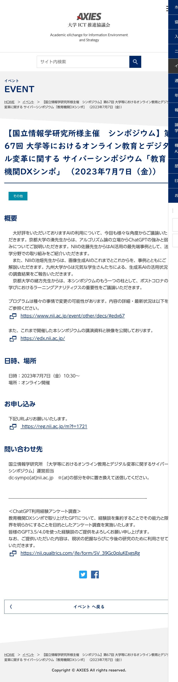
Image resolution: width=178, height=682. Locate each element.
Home (9, 102)
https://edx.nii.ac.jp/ (43, 338)
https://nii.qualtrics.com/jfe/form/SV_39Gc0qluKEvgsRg (80, 553)
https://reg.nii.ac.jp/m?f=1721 (54, 426)
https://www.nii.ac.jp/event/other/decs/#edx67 (73, 316)
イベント (28, 102)
